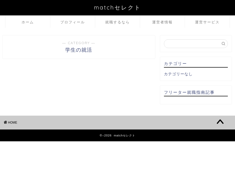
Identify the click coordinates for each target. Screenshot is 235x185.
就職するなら (117, 22)
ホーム (28, 22)
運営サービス (207, 22)
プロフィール (72, 22)
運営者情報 (162, 22)
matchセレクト (117, 7)
